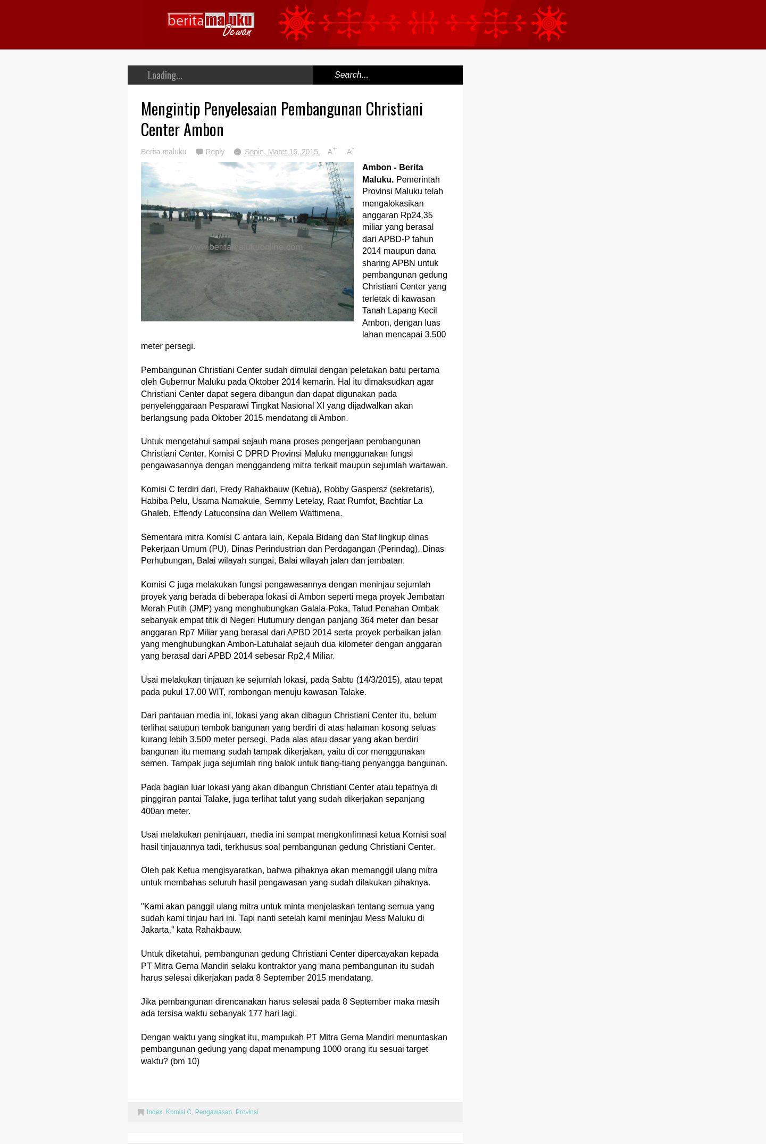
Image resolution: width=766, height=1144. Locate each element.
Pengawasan (213, 1112)
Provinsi (247, 1112)
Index (154, 1112)
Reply (216, 151)
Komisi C (179, 1112)
